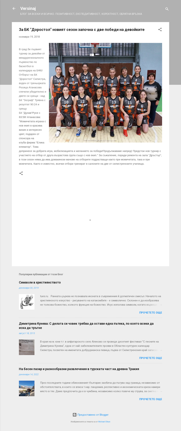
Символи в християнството (40, 282)
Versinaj (28, 8)
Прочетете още (150, 312)
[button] (160, 30)
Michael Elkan (104, 422)
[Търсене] (167, 9)
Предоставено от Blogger (90, 414)
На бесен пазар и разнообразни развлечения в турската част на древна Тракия (79, 369)
